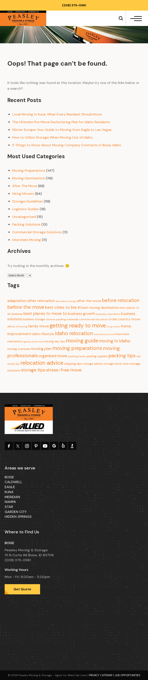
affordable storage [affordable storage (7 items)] (66, 301)
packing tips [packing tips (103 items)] (121, 356)
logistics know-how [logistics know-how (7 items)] (33, 341)
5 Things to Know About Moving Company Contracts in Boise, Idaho (66, 145)
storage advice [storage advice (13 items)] (93, 364)
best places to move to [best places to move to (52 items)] (45, 313)
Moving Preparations (28, 170)
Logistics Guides (25, 209)
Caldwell (13, 482)
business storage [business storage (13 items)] (34, 319)
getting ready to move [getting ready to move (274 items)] (78, 325)
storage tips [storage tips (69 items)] (33, 370)
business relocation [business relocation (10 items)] (108, 314)
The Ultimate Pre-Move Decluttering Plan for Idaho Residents (61, 122)
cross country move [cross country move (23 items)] (124, 319)
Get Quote (22, 589)
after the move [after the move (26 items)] (89, 301)
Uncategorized (24, 216)
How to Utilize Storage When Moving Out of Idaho (52, 137)
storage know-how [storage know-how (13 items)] (116, 364)
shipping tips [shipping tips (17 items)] (73, 364)
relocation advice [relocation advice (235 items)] (41, 362)
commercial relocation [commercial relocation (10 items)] (93, 319)
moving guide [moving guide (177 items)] (82, 340)
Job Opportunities (127, 675)
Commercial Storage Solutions (37, 232)
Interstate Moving (26, 240)
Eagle (10, 487)
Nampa (10, 501)
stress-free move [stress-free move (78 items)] (64, 370)
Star (9, 506)
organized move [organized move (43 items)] (53, 355)
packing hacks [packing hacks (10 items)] (77, 356)
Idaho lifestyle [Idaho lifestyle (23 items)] (43, 334)
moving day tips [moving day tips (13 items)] (54, 341)
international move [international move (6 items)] (104, 334)
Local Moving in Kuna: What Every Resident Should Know (57, 114)
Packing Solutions (26, 224)
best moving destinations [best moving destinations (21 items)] (100, 307)
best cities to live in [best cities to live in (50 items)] (63, 307)
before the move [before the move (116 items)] (25, 307)
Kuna (9, 492)
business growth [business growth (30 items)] (81, 313)
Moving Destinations (28, 178)
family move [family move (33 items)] (38, 326)
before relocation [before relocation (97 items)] (120, 300)
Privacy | (95, 675)
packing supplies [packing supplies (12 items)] (97, 356)
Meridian (12, 497)
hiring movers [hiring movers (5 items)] (113, 326)
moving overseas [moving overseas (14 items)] (18, 349)
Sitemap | (108, 675)
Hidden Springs (18, 516)
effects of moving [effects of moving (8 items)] (17, 326)
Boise (9, 477)
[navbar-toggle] (136, 18)
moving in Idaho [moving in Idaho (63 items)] (114, 341)
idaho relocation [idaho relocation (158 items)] (74, 333)
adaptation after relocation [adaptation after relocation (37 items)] (31, 300)
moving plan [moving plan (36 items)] (41, 348)
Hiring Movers (23, 193)
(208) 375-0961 (74, 5)
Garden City (16, 511)
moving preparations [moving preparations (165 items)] (77, 348)
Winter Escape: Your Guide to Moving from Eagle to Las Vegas (62, 129)
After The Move (24, 186)
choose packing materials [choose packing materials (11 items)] (62, 319)
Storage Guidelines (27, 201)
